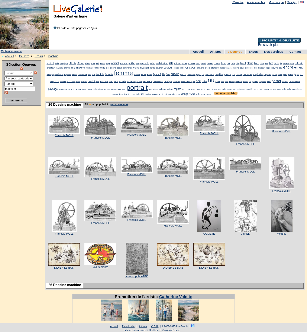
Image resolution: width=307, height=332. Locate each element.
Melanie (282, 233)
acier (57, 63)
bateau (210, 63)
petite (95, 89)
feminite (109, 74)
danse (229, 68)
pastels (285, 81)
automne (191, 63)
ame (93, 63)
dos (255, 68)
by (281, 63)
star (274, 89)
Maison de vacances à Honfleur (141, 330)
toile (138, 94)
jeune (290, 74)
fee (89, 74)
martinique (93, 81)
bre (271, 63)
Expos (253, 51)
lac (298, 74)
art (171, 63)
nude (218, 81)
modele (122, 81)
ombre (245, 81)
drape (267, 68)
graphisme (209, 74)
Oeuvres (235, 51)
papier (255, 81)
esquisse (67, 74)
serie (256, 89)
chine (102, 67)
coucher (159, 68)
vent (161, 94)
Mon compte (276, 2)
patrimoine (294, 81)
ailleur (87, 63)
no (194, 81)
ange (108, 63)
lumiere (63, 81)
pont (119, 89)
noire (204, 81)
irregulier (267, 74)
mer (111, 81)
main (77, 81)
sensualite (247, 89)
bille (237, 63)
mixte (116, 81)
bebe (223, 63)
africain (72, 63)
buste (276, 63)
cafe (292, 63)
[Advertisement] (19, 172)
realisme (162, 89)
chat (73, 68)
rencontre (186, 89)
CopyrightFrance (171, 330)
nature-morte (186, 81)
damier (223, 68)
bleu (256, 63)
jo (295, 74)
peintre (62, 89)
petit (90, 89)
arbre (152, 63)
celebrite (299, 63)
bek (228, 63)
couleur (168, 67)
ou (250, 81)
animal (115, 63)
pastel (276, 81)
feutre (149, 74)
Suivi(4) (291, 2)
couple (177, 68)
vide (169, 94)
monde (139, 81)
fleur (168, 74)
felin (94, 74)
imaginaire (258, 74)
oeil (226, 81)
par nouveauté (119, 104)
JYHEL (245, 233)
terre (121, 94)
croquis (215, 67)
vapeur (155, 94)
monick (147, 81)
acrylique (64, 63)
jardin (274, 74)
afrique (80, 63)
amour (102, 63)
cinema (113, 68)
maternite (104, 81)
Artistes (216, 51)
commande (127, 68)
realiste (170, 89)
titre (133, 94)
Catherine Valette (11, 51)
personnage (81, 89)
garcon (183, 74)
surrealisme (297, 89)
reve (193, 89)
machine (53, 56)
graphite (219, 74)
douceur (261, 68)
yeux (203, 94)
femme (123, 73)
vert (165, 94)
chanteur (51, 68)
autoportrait (201, 63)
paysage (53, 89)
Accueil (198, 51)
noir (198, 81)
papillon (262, 81)
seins (239, 89)
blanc (250, 63)
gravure (227, 74)
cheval (89, 68)
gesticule (191, 74)
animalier (124, 63)
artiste (177, 63)
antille (132, 63)
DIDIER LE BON (64, 267)
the (129, 94)
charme (67, 68)
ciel (107, 68)
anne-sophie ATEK (136, 276)
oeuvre (232, 81)
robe (203, 89)
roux (220, 89)
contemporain (141, 67)
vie (173, 94)
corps (152, 68)
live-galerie (54, 81)
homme (247, 74)
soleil (266, 89)
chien (95, 68)
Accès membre (256, 2)
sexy (261, 89)
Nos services (273, 51)
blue (262, 63)
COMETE (209, 233)
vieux (178, 94)
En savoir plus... (270, 45)
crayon (190, 67)
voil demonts (100, 267)
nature (176, 81)
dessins (236, 68)
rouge (214, 89)
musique (168, 81)
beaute (217, 63)
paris (269, 81)
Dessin (39, 56)
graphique (199, 74)
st (271, 89)
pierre (107, 89)
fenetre (137, 74)
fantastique (82, 74)
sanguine (231, 89)
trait (142, 94)
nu (211, 80)
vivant (192, 94)
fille (163, 74)
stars (279, 89)
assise (184, 63)
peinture (69, 89)
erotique (50, 74)
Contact (295, 51)
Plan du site (128, 326)
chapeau (59, 68)
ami (97, 63)
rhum (198, 89)
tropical (148, 94)
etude (74, 74)
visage (184, 93)
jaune (280, 74)
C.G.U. (154, 326)
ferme (143, 74)
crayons (200, 68)
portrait (137, 87)
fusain (175, 74)
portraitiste (153, 89)
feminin (100, 74)
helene (239, 74)
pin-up (114, 89)
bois (266, 63)
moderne (131, 81)
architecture (162, 63)
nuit (222, 81)
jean (285, 74)
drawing (274, 68)
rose (208, 89)
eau (280, 68)
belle (233, 63)
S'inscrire (237, 2)
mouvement (158, 81)
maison (84, 81)
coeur (119, 68)
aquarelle (144, 63)
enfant (298, 67)
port (124, 89)
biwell (243, 63)
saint (224, 89)
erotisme (59, 74)
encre (288, 67)
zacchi (208, 94)
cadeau (286, 63)
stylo (289, 89)
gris (233, 74)
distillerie (249, 68)
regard (177, 89)
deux (242, 68)
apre (137, 63)
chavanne (80, 68)
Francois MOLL (64, 135)
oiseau (238, 81)
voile (198, 94)
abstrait (50, 63)
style (284, 89)
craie (182, 68)
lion (301, 74)
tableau (115, 94)
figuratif (157, 74)
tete (125, 94)
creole (207, 68)
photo (100, 89)
